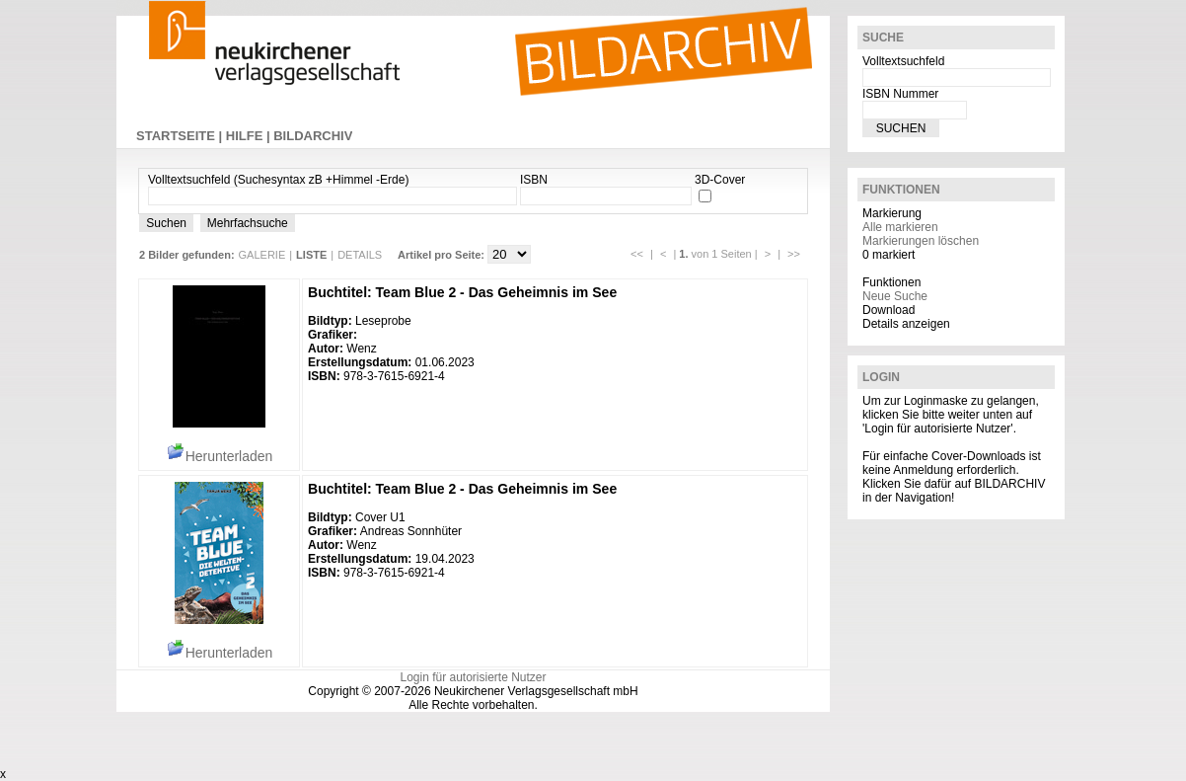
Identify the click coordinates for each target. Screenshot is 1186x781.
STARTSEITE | (181, 135)
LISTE (311, 255)
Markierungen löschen (920, 241)
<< (637, 254)
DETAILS (359, 255)
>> (793, 254)
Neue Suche (894, 296)
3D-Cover (720, 180)
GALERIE (262, 255)
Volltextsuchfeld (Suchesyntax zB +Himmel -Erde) (278, 180)
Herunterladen (219, 456)
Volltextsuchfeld (903, 61)
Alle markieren (900, 227)
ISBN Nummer (900, 94)
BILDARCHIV (312, 135)
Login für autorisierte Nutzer (473, 677)
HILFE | (249, 135)
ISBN (534, 180)
